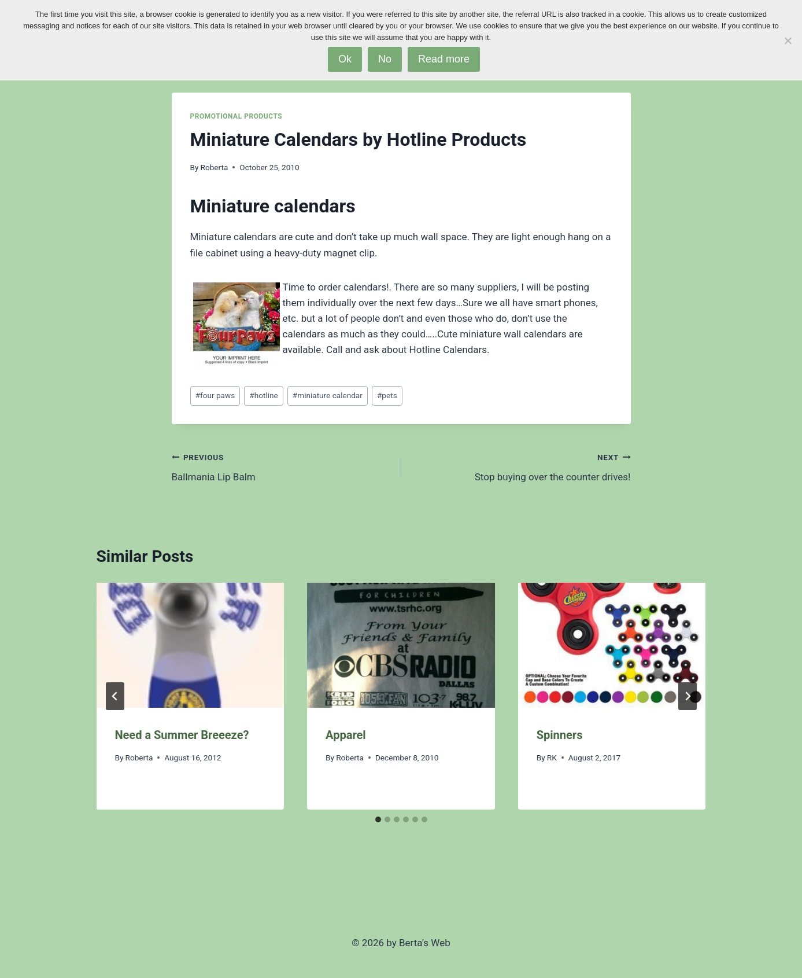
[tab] (378, 819)
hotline (263, 395)
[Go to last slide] (115, 696)
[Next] (687, 696)
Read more (444, 59)
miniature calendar (328, 395)
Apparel (346, 735)
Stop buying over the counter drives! (521, 466)
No (384, 59)
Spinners (560, 735)
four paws (215, 395)
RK (552, 757)
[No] (787, 40)
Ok (345, 59)
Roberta (214, 167)
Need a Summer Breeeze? (182, 735)
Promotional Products (236, 116)
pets (387, 395)
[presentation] (190, 645)
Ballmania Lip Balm (281, 466)
